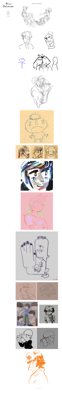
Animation (8, 14)
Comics (8, 12)
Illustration (8, 13)
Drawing (8, 11)
